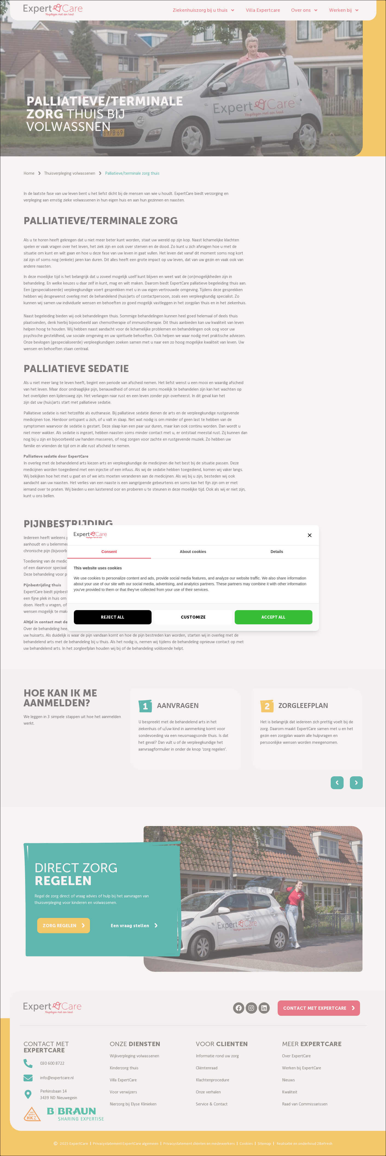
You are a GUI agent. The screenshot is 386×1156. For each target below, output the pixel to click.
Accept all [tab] (273, 617)
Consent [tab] (109, 551)
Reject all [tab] (112, 617)
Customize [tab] (193, 617)
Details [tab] (277, 551)
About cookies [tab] (193, 551)
